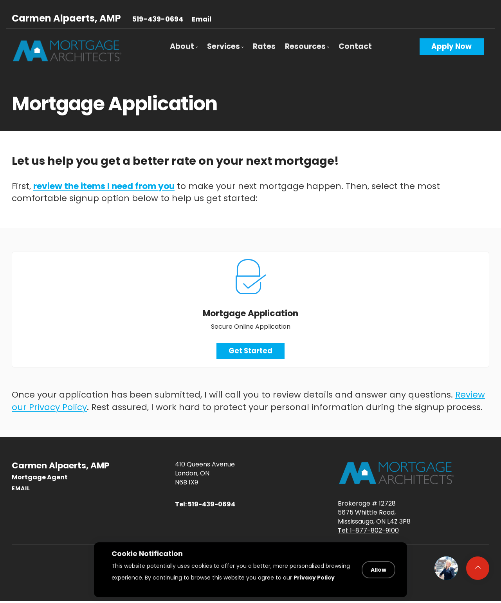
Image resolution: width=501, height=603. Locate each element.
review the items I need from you (104, 186)
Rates (264, 46)
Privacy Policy (314, 577)
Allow (378, 570)
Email (201, 19)
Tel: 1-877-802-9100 (368, 530)
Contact (355, 46)
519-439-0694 (157, 19)
